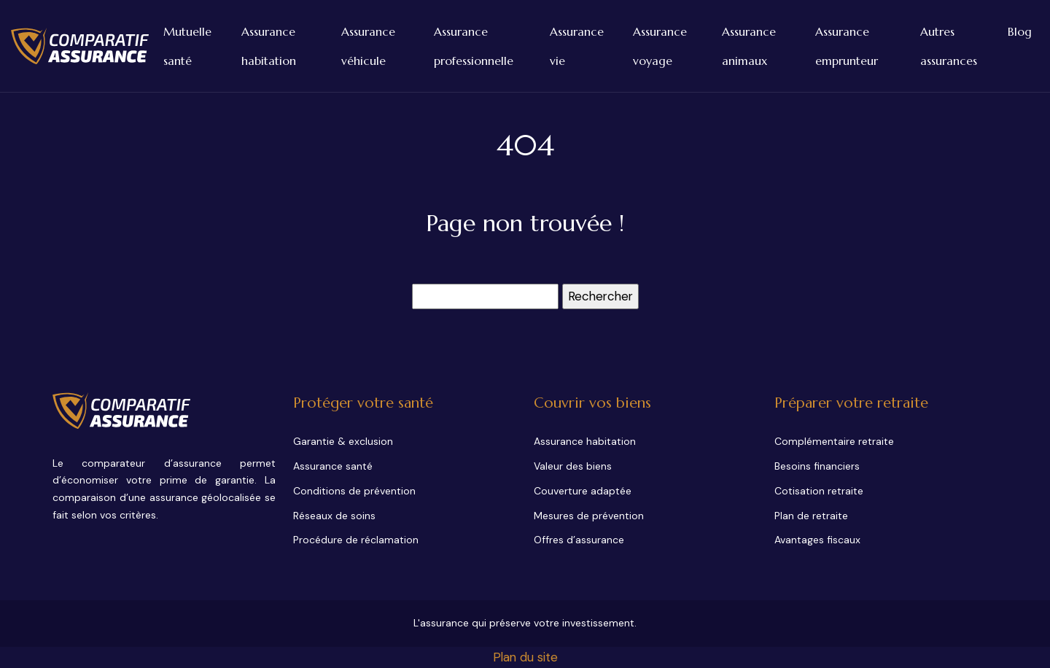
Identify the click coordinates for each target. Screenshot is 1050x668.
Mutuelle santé (187, 46)
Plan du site (525, 657)
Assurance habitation (268, 46)
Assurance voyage (660, 46)
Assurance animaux (749, 46)
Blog (1020, 31)
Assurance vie (577, 46)
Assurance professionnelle (473, 46)
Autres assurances (948, 46)
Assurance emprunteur (846, 46)
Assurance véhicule (368, 46)
